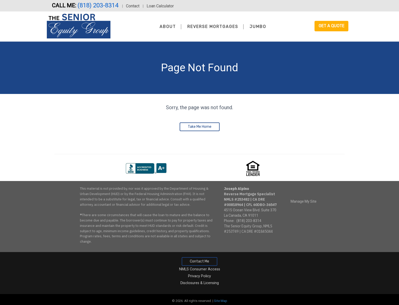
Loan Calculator (160, 6)
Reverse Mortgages (212, 26)
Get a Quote (331, 25)
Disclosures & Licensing (199, 283)
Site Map (220, 301)
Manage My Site (304, 201)
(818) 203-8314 (98, 5)
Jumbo (258, 26)
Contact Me (199, 261)
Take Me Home (199, 126)
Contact (132, 6)
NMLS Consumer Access (199, 269)
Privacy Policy (199, 276)
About (168, 26)
